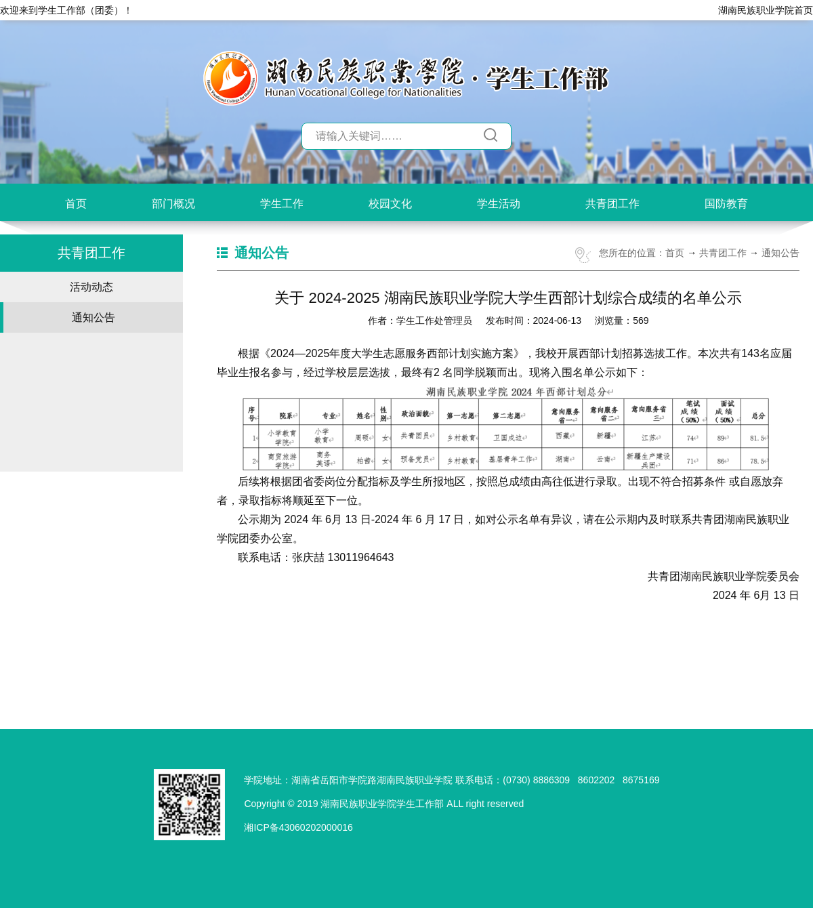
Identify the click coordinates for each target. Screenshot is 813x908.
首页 (76, 203)
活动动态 (91, 287)
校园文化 (390, 203)
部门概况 (173, 203)
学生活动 (498, 203)
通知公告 (93, 317)
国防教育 (726, 203)
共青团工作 (612, 203)
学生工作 (282, 203)
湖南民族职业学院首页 (765, 10)
